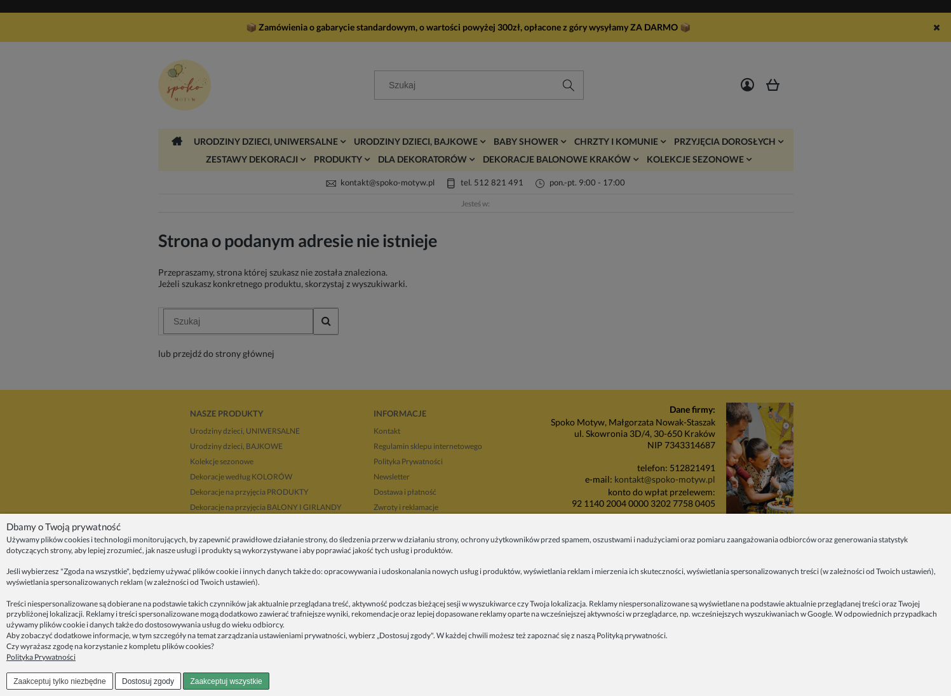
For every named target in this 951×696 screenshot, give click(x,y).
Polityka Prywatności (41, 657)
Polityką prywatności (631, 635)
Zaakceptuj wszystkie (226, 681)
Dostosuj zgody (148, 681)
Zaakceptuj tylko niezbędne (59, 681)
